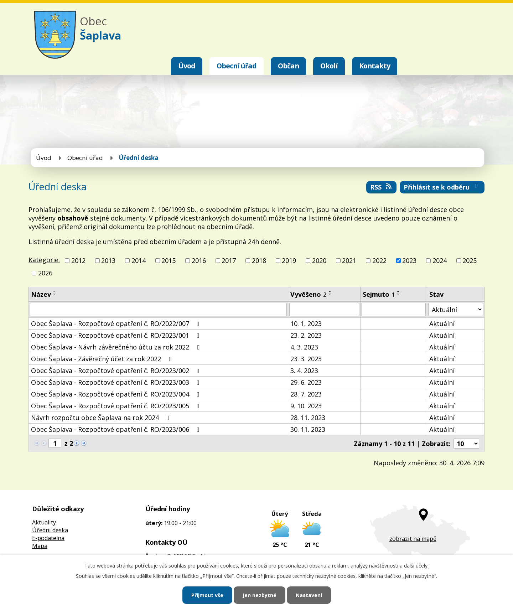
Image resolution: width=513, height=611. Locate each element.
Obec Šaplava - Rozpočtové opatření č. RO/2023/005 (116, 406)
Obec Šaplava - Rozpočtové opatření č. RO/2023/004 (116, 394)
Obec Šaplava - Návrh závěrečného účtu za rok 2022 (116, 347)
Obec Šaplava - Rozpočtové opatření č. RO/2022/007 (116, 323)
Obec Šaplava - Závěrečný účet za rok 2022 (102, 358)
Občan (288, 66)
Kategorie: (44, 259)
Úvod (186, 66)
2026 (45, 273)
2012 (78, 260)
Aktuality (44, 522)
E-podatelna (48, 538)
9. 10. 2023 (306, 406)
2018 (259, 260)
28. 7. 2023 (306, 394)
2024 (439, 260)
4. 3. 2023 (304, 347)
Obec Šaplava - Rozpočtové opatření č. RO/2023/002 (116, 370)
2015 (168, 260)
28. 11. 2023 (307, 417)
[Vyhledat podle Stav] (455, 309)
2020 (319, 260)
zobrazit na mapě (412, 539)
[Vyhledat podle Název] (158, 309)
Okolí (329, 66)
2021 (349, 260)
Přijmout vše (207, 595)
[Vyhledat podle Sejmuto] (394, 309)
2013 (108, 260)
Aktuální (442, 323)
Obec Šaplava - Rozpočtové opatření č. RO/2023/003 (116, 382)
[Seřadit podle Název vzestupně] (55, 291)
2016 (199, 260)
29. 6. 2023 (306, 382)
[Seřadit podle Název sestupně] (55, 294)
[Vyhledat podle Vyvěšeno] (324, 309)
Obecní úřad (236, 66)
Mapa (39, 546)
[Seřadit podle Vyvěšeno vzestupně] (330, 291)
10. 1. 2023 (306, 323)
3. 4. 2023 (304, 370)
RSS (381, 187)
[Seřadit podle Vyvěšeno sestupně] (330, 294)
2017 (229, 260)
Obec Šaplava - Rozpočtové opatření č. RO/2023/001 (116, 335)
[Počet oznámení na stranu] (466, 444)
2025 (469, 260)
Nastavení (309, 595)
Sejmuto (379, 294)
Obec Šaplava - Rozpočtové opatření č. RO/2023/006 (116, 429)
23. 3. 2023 (306, 358)
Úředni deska (50, 530)
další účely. (416, 565)
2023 (409, 260)
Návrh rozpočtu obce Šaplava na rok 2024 (101, 417)
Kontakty (374, 66)
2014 (138, 260)
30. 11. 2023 (307, 429)
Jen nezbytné (259, 595)
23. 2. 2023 (306, 335)
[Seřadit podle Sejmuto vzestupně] (399, 291)
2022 (379, 260)
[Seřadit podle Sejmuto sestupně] (399, 294)
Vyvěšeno (308, 294)
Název (41, 294)
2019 (289, 260)
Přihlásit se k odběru (442, 187)
